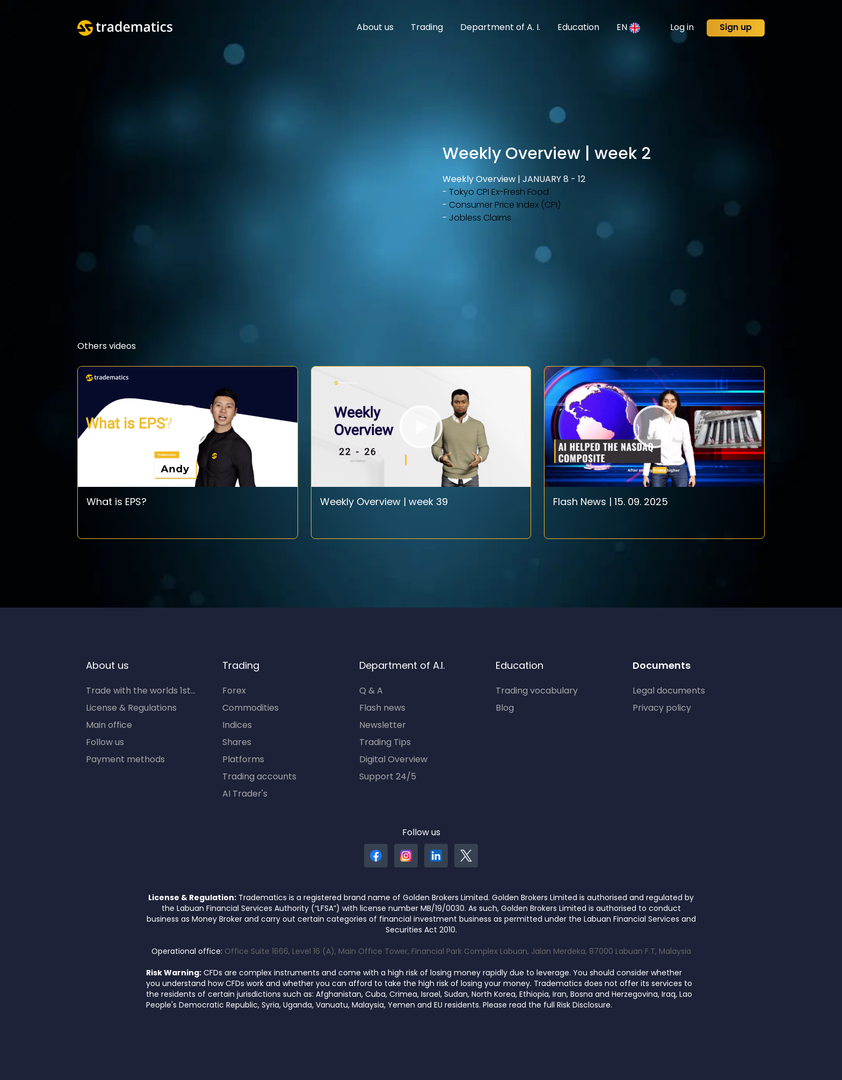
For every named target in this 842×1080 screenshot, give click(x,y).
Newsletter (382, 725)
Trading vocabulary (537, 691)
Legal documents (669, 691)
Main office (109, 725)
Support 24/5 (387, 777)
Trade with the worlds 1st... (140, 691)
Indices (237, 725)
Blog (505, 708)
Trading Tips (385, 743)
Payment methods (125, 760)
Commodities (250, 708)
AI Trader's (244, 794)
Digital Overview (393, 760)
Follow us (105, 743)
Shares (236, 743)
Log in (682, 28)
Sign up (736, 28)
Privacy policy (662, 708)
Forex (234, 691)
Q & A (371, 691)
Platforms (243, 760)
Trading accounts (259, 777)
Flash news (382, 708)
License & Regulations (131, 708)
